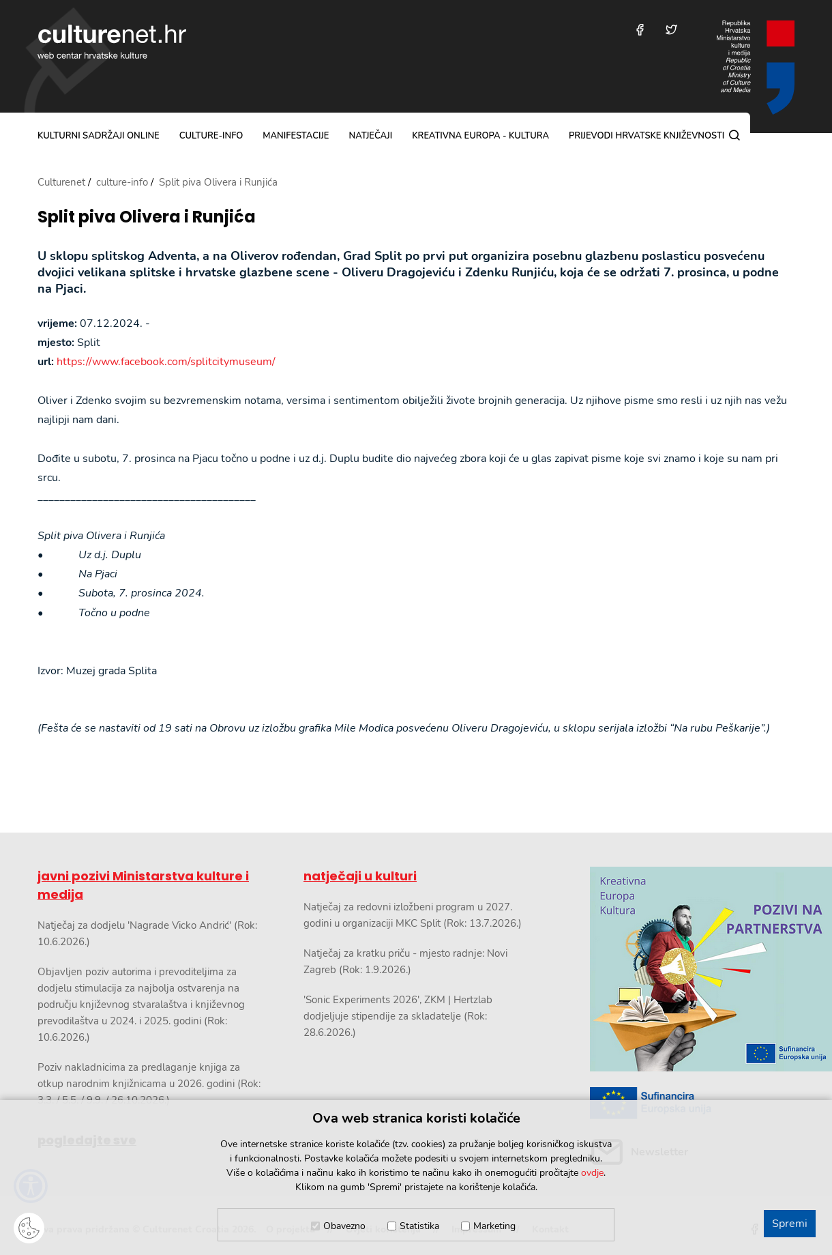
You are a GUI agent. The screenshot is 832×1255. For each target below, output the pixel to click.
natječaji (370, 136)
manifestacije (296, 136)
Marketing (494, 1226)
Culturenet (61, 182)
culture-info (211, 136)
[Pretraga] (734, 135)
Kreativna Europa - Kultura (480, 136)
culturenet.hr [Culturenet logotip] (112, 41)
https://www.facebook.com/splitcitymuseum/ (166, 361)
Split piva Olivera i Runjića (147, 217)
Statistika (419, 1226)
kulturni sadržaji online (99, 136)
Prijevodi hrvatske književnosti (646, 136)
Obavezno (344, 1226)
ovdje (592, 1172)
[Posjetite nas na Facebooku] (640, 29)
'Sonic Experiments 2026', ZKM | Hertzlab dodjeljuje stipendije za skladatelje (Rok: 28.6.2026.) (397, 1016)
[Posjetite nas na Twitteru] (671, 29)
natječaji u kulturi (360, 875)
